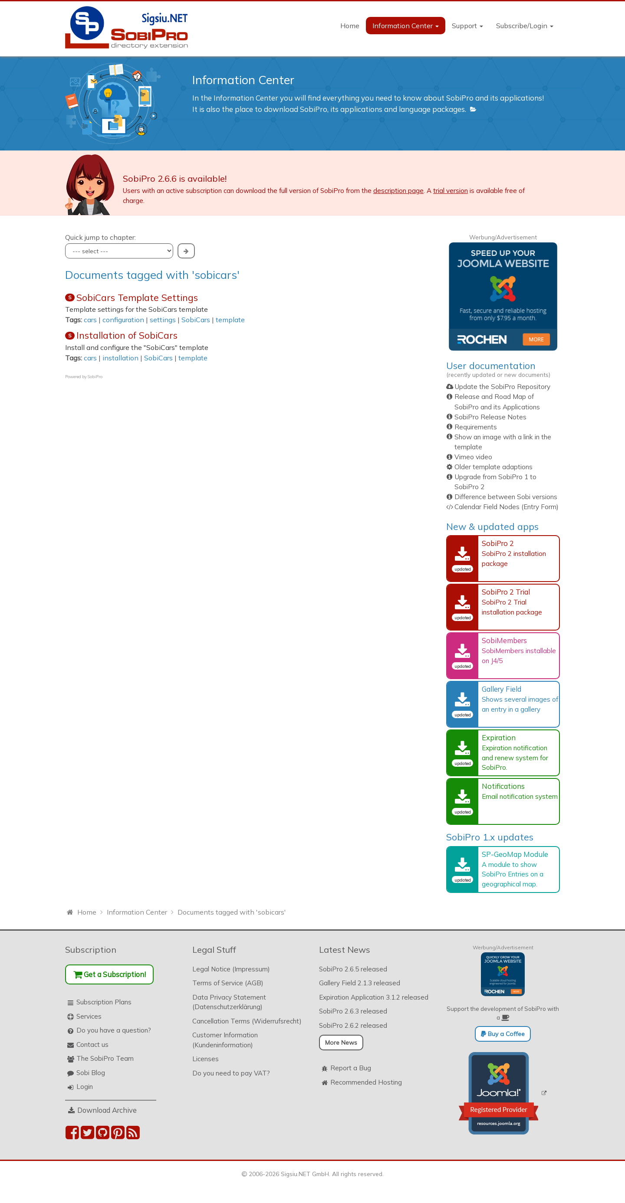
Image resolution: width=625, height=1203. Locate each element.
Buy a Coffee (503, 1034)
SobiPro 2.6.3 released (353, 1011)
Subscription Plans (104, 1002)
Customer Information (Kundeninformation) (225, 1040)
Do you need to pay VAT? (231, 1073)
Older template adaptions (493, 467)
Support (467, 25)
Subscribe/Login (524, 25)
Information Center (405, 25)
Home (349, 25)
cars (90, 319)
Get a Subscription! (109, 974)
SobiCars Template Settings (137, 297)
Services (89, 1016)
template (230, 319)
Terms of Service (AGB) (227, 983)
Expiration (499, 737)
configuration (123, 319)
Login (84, 1086)
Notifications (503, 786)
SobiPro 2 (498, 543)
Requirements (475, 427)
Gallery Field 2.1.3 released (359, 983)
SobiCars (195, 319)
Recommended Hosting (366, 1082)
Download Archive (107, 1110)
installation (120, 357)
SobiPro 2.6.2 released (353, 1025)
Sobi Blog (90, 1073)
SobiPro (95, 376)
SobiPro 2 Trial (506, 591)
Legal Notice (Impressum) (231, 969)
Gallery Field (501, 688)
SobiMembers (504, 640)
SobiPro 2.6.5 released (353, 969)
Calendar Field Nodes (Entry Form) (506, 507)
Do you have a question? (113, 1030)
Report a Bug (350, 1068)
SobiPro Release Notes (490, 417)
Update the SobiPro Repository (502, 386)
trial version (450, 190)
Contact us (92, 1044)
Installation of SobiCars (127, 335)
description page (398, 190)
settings (163, 319)
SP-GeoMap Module (515, 854)
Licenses (205, 1059)
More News (341, 1042)
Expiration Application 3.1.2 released (373, 997)
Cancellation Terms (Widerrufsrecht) (247, 1021)
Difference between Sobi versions (505, 497)
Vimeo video (473, 457)
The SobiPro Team (105, 1058)
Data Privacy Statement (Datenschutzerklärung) (229, 1002)
